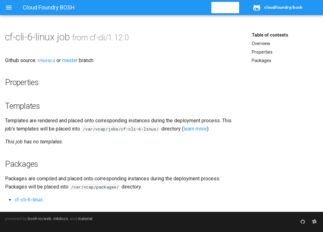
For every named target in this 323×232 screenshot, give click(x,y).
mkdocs (60, 218)
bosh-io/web (39, 218)
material (85, 218)
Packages (261, 60)
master (70, 60)
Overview (261, 43)
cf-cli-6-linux (29, 200)
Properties (262, 52)
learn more (195, 129)
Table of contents (270, 35)
